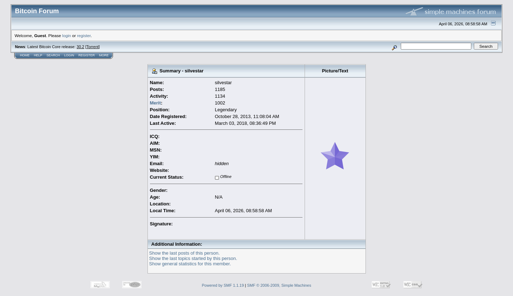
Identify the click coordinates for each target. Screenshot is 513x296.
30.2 (80, 47)
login (66, 35)
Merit (155, 103)
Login (69, 55)
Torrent (93, 47)
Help (38, 55)
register (83, 35)
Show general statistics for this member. (190, 263)
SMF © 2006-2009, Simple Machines (279, 285)
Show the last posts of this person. (184, 253)
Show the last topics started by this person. (193, 258)
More (104, 55)
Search (53, 55)
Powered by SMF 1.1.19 (223, 285)
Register (86, 55)
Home (25, 55)
